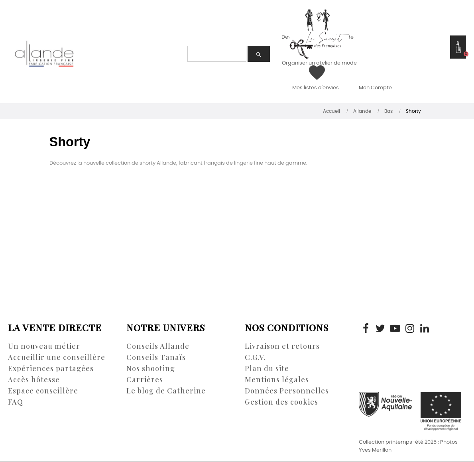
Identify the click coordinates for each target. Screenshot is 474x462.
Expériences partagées (51, 368)
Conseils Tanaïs (156, 357)
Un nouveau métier (44, 346)
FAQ (15, 402)
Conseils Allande (157, 346)
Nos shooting (150, 368)
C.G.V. (255, 357)
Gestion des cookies (281, 402)
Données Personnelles (287, 390)
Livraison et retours (282, 346)
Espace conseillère (43, 390)
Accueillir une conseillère (56, 357)
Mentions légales (277, 379)
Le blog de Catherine (166, 390)
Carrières (144, 379)
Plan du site (267, 368)
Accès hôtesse (34, 379)
